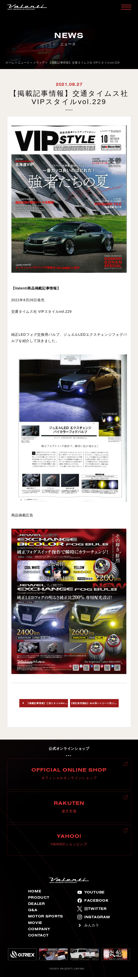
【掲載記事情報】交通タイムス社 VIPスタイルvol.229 (84, 62)
